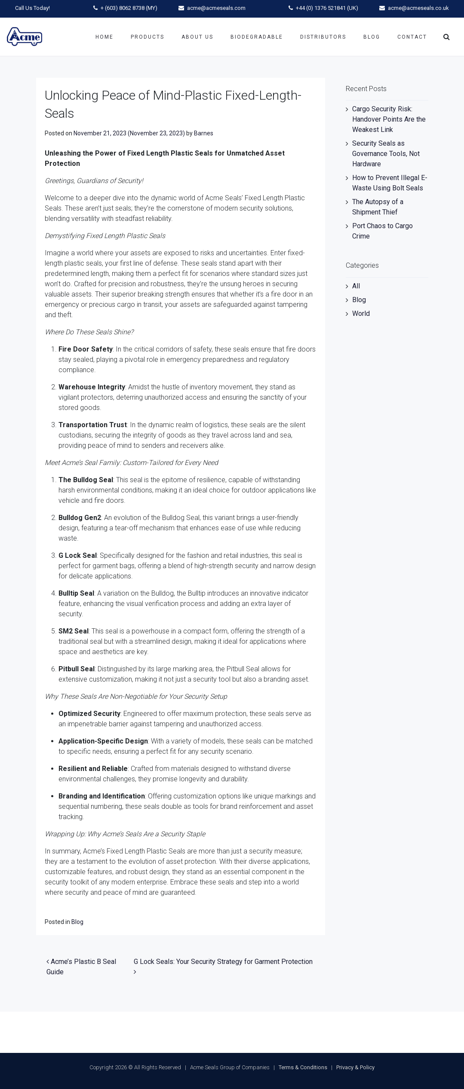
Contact (412, 37)
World (361, 313)
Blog (371, 37)
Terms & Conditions (303, 1067)
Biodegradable (256, 37)
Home (104, 37)
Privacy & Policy (355, 1067)
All (356, 286)
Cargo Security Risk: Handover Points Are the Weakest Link (389, 119)
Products (147, 37)
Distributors (323, 37)
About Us (197, 37)
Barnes (203, 133)
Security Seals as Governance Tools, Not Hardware (386, 153)
